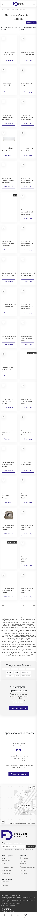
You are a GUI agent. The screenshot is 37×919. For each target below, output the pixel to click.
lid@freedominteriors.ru (18, 746)
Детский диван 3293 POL (9, 305)
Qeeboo (9, 675)
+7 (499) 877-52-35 (18, 743)
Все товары (24, 858)
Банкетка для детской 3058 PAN (8, 149)
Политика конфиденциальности (10, 895)
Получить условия (18, 708)
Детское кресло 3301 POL (26, 338)
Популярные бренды (27, 867)
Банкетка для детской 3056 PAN (27, 149)
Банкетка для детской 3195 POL (27, 307)
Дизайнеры (24, 874)
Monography (26, 675)
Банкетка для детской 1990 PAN (27, 180)
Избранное (25, 917)
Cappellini (30, 669)
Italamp (9, 672)
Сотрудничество (7, 867)
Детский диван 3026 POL (9, 337)
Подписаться (31, 846)
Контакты (4, 885)
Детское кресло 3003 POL (7, 433)
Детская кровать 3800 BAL (27, 433)
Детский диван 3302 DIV (28, 274)
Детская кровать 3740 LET (8, 464)
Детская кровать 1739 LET (8, 590)
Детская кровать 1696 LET (27, 590)
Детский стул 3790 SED (8, 53)
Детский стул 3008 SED (27, 85)
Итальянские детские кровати (27, 28)
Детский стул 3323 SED (27, 53)
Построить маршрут (18, 774)
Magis (16, 672)
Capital (22, 669)
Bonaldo (6, 669)
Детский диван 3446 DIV (9, 274)
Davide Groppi (26, 672)
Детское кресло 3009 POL (26, 401)
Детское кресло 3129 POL (7, 370)
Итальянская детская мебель (8, 28)
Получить (6, 218)
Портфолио (5, 874)
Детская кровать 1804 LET (27, 527)
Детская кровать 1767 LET (27, 559)
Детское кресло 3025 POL (7, 401)
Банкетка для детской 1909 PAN (8, 244)
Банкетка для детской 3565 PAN (8, 117)
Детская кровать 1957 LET (8, 527)
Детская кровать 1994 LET (8, 496)
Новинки (23, 870)
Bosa (17, 675)
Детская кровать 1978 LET (27, 496)
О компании (5, 860)
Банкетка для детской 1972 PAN (27, 212)
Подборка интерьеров (24, 862)
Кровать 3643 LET (27, 463)
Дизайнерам (6, 870)
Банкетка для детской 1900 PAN (27, 244)
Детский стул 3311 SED (8, 85)
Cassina (14, 669)
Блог (3, 864)
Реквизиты (5, 882)
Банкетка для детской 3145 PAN (27, 117)
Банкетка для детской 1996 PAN (8, 180)
